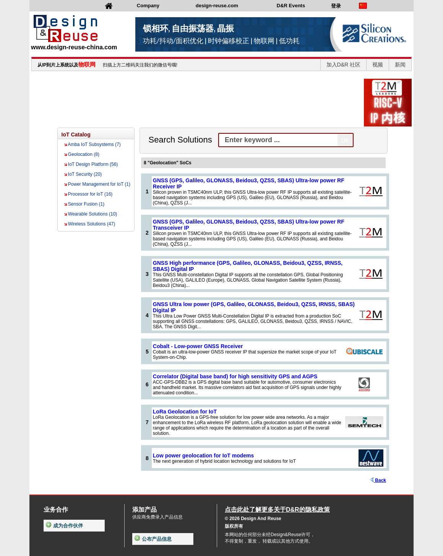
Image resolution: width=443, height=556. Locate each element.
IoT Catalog (76, 134)
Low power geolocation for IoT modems (203, 455)
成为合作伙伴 (64, 525)
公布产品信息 (153, 539)
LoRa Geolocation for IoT (185, 411)
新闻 (400, 65)
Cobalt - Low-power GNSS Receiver (198, 346)
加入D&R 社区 (343, 65)
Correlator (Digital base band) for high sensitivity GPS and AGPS (235, 376)
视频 (377, 65)
